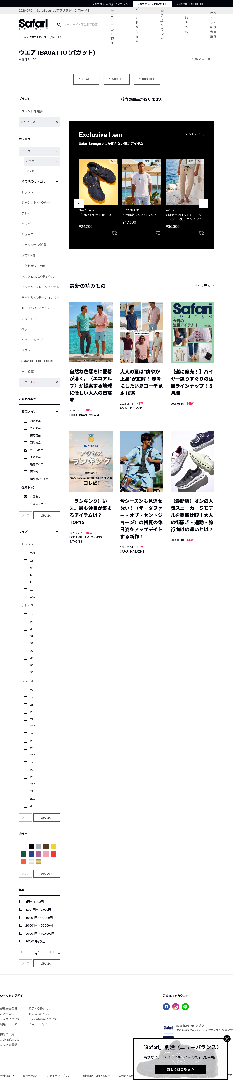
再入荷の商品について (43, 1019)
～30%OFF (86, 79)
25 (31, 733)
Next (203, 203)
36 (31, 672)
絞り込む (46, 515)
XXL (32, 596)
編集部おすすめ (39, 478)
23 (31, 704)
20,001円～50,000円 (39, 925)
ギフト (26, 350)
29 (31, 621)
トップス (27, 192)
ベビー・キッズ (32, 340)
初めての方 (7, 1034)
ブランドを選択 (32, 111)
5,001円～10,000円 (38, 909)
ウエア (30, 161)
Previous (79, 203)
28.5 (32, 784)
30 (31, 629)
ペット (26, 329)
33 (31, 650)
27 (31, 762)
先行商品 (35, 428)
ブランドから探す (137, 25)
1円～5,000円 (34, 902)
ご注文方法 (7, 1014)
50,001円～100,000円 (39, 933)
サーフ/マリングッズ (35, 308)
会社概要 (7, 1075)
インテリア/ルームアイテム (40, 287)
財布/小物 (28, 255)
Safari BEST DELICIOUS (37, 361)
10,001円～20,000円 (39, 917)
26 (31, 748)
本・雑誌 (27, 371)
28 (31, 614)
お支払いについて (40, 1014)
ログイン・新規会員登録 (213, 25)
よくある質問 (8, 1045)
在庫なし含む (38, 503)
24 (31, 719)
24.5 (32, 726)
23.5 (32, 712)
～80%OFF (147, 79)
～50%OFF (117, 79)
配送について (8, 1024)
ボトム (26, 213)
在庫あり (35, 496)
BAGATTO (28, 122)
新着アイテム (38, 464)
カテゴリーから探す (112, 25)
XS (32, 560)
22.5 (32, 697)
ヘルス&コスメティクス (37, 276)
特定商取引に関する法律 (96, 1075)
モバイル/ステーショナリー (40, 298)
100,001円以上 (35, 941)
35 (31, 665)
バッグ (26, 224)
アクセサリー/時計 (34, 266)
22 (31, 690)
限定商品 (35, 435)
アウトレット (30, 382)
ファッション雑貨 (33, 245)
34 (31, 658)
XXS (32, 553)
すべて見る (193, 134)
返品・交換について (41, 1009)
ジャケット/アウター (35, 202)
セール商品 (36, 450)
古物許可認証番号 (129, 1075)
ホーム (22, 37)
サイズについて (10, 1019)
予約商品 (35, 457)
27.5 (32, 769)
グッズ (30, 171)
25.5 (32, 741)
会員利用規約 (30, 1075)
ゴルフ (26, 151)
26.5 (32, 755)
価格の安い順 (201, 59)
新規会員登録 (8, 1009)
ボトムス (27, 605)
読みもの (186, 25)
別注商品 (35, 442)
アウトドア (29, 319)
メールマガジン (39, 1024)
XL (31, 589)
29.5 (32, 798)
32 (31, 643)
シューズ (27, 234)
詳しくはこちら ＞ (180, 1069)
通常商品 (35, 421)
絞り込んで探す (162, 25)
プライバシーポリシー (60, 1075)
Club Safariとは (10, 1039)
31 (31, 636)
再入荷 (34, 471)
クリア (25, 515)
